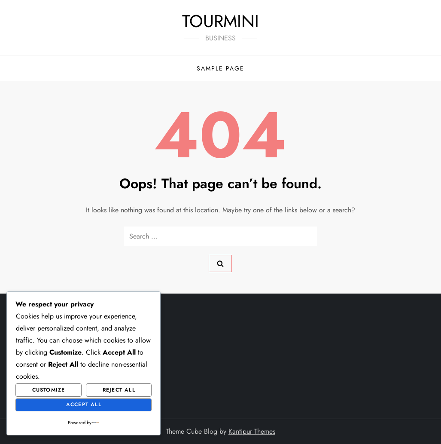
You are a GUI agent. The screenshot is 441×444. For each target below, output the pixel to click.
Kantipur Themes (251, 431)
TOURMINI (220, 21)
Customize (48, 390)
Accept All (83, 404)
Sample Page (220, 68)
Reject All (119, 390)
